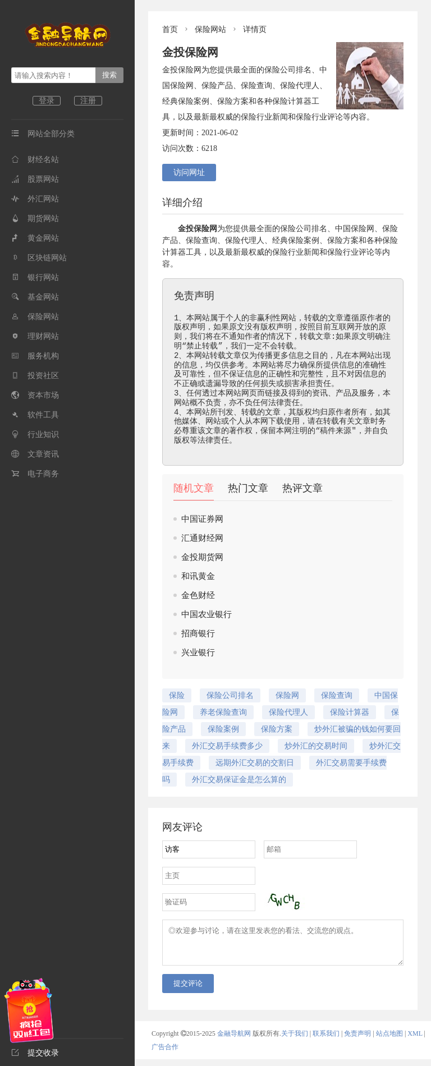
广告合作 (165, 1054)
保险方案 (276, 729)
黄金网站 (35, 238)
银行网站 (35, 277)
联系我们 (326, 1040)
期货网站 (35, 218)
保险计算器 (349, 712)
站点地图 (389, 1040)
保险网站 (35, 317)
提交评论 (188, 990)
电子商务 (35, 474)
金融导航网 (235, 1040)
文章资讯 (35, 454)
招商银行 (198, 633)
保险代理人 (244, 240)
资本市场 (35, 395)
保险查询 (201, 240)
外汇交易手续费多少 (227, 746)
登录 (46, 101)
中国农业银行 (206, 614)
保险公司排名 (303, 228)
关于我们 (294, 1040)
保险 (201, 228)
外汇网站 (35, 199)
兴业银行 (198, 652)
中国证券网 (202, 518)
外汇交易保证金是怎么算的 (239, 779)
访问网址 (189, 172)
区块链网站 (39, 258)
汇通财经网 (202, 538)
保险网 (362, 228)
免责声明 (357, 1040)
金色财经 (198, 595)
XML (414, 1040)
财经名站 (35, 159)
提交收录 (35, 1053)
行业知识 (35, 434)
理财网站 (35, 336)
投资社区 (35, 375)
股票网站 (35, 179)
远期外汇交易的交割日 (255, 763)
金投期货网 (202, 557)
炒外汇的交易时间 (316, 746)
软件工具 (35, 415)
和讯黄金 (198, 576)
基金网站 (35, 297)
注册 (88, 101)
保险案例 (223, 729)
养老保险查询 (223, 712)
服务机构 (35, 356)
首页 (170, 29)
